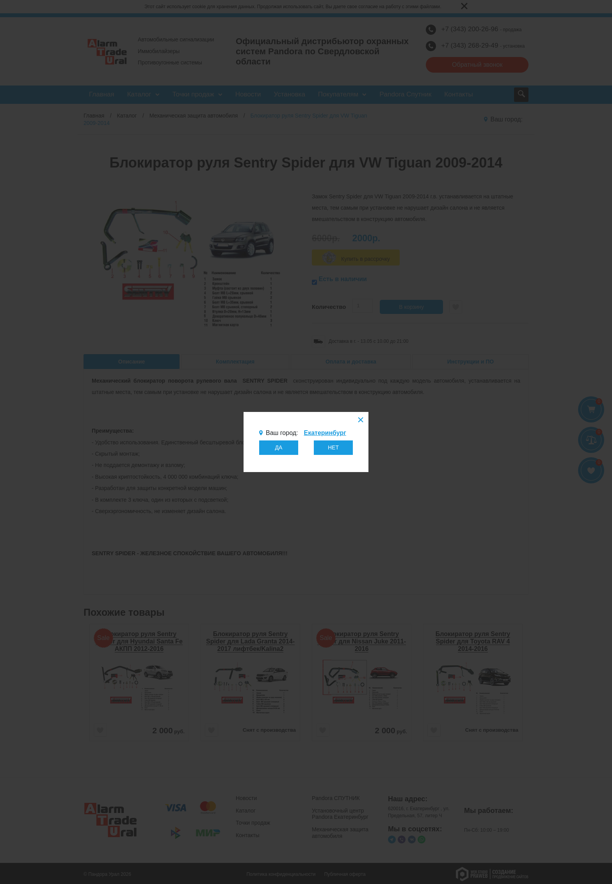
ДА (279, 447)
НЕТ (333, 447)
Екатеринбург (325, 433)
